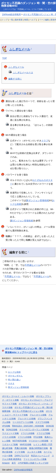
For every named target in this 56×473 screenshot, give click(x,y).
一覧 (11, 20)
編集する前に (15, 78)
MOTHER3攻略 (19, 441)
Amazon (6, 463)
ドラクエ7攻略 (43, 433)
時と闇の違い (14, 379)
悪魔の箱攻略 (20, 448)
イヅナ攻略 (19, 452)
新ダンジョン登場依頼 (37, 200)
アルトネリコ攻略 (38, 415)
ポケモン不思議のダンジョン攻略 (28, 411)
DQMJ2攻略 (11, 429)
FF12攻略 (37, 437)
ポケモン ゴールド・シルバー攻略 (18, 396)
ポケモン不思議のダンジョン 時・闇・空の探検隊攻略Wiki (28, 4)
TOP (4, 58)
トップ (5, 20)
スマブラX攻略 (42, 422)
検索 (26, 20)
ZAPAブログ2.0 (21, 455)
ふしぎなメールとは (23, 72)
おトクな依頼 (14, 372)
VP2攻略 (6, 426)
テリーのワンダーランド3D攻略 (34, 429)
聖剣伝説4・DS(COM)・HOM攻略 (28, 426)
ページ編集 (44, 20)
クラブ (44, 140)
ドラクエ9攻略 (25, 437)
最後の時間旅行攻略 (38, 448)
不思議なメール (32, 265)
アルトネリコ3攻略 (27, 418)
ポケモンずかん (15, 376)
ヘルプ (32, 20)
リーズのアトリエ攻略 (22, 422)
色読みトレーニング (40, 455)
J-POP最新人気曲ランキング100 (33, 463)
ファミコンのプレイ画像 (34, 459)
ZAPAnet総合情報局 (11, 14)
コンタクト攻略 (34, 452)
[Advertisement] (28, 30)
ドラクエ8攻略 (9, 437)
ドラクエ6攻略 (27, 433)
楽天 (14, 463)
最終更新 (19, 20)
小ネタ (11, 383)
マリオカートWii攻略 (38, 441)
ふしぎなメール (19, 49)
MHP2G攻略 (25, 444)
